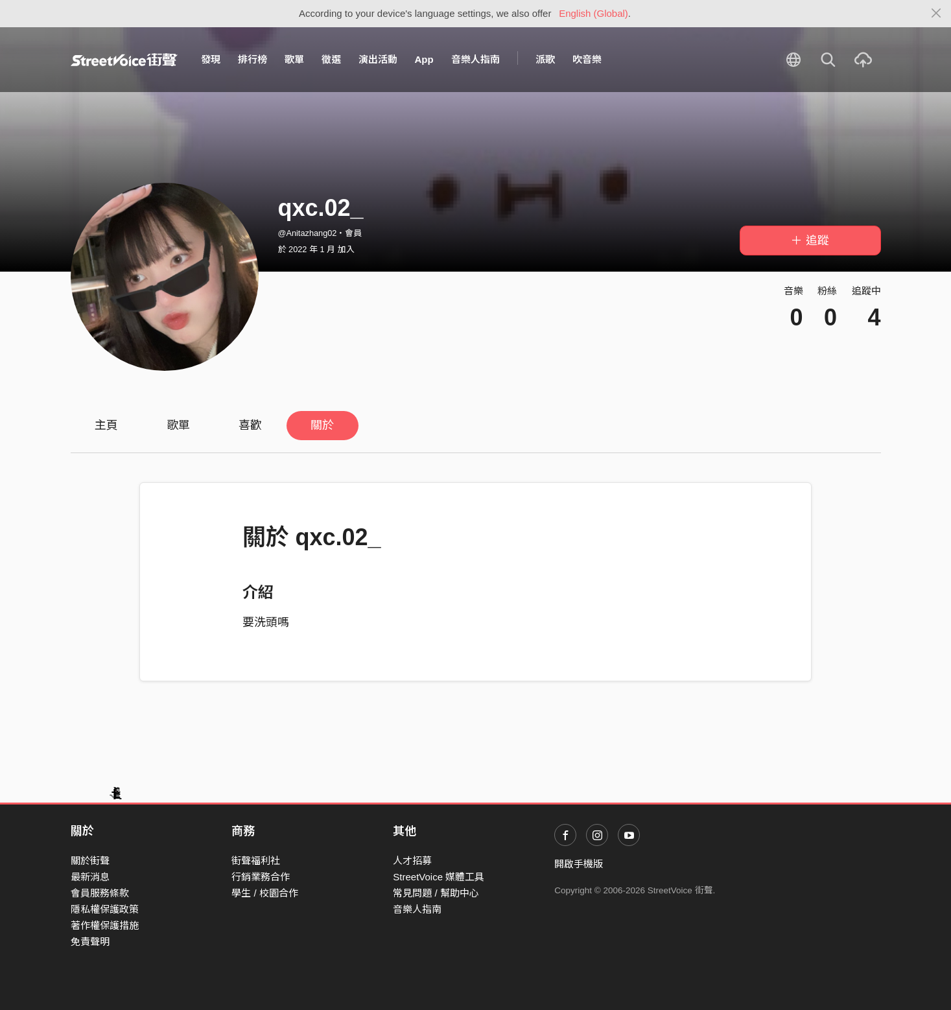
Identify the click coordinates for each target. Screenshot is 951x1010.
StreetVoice (124, 59)
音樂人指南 (475, 59)
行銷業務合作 (260, 876)
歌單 (294, 59)
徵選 (331, 59)
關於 (322, 425)
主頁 (106, 425)
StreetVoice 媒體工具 (438, 876)
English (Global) (593, 13)
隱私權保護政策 (105, 909)
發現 (210, 59)
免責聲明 (90, 941)
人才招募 (412, 860)
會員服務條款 (100, 892)
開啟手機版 (578, 863)
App (424, 59)
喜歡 (250, 425)
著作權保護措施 (105, 925)
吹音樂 (587, 59)
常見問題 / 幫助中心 (436, 892)
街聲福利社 (255, 860)
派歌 (545, 59)
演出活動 (377, 59)
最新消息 (90, 876)
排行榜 (252, 59)
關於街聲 (90, 860)
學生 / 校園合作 (264, 892)
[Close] (936, 13)
